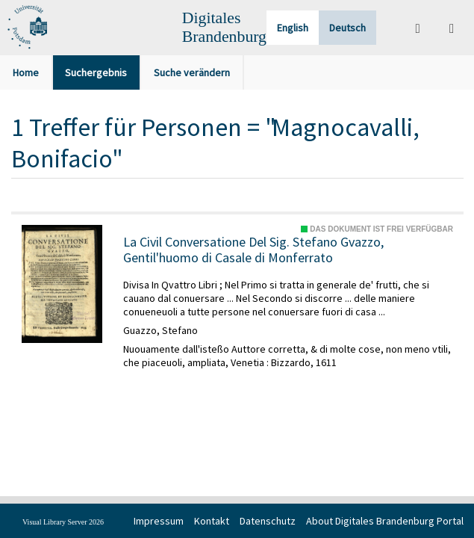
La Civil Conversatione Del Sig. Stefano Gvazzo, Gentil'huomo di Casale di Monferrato (253, 250)
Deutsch (347, 27)
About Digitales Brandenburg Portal (385, 521)
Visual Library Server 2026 (63, 522)
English (292, 27)
